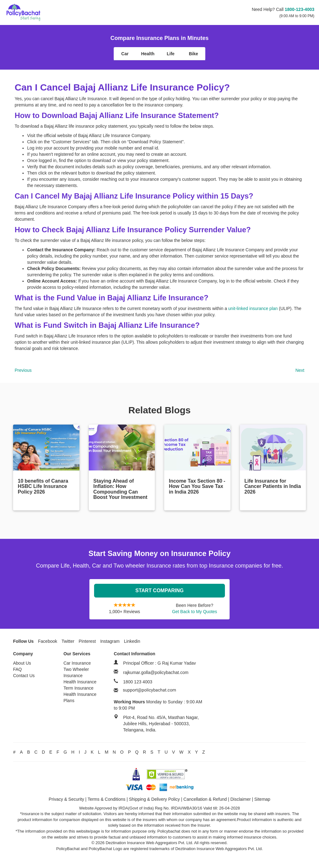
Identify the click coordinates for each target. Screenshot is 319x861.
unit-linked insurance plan (253, 308)
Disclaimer (241, 799)
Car (124, 53)
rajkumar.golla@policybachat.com (155, 672)
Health (148, 53)
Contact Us (24, 675)
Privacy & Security (66, 799)
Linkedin (132, 641)
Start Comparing (160, 590)
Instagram (110, 641)
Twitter (67, 641)
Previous (23, 370)
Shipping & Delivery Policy (154, 799)
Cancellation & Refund (205, 799)
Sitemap (262, 799)
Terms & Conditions (106, 799)
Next (299, 370)
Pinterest (87, 641)
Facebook (47, 641)
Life (170, 53)
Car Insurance (77, 663)
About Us (22, 663)
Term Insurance (78, 688)
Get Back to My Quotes (194, 611)
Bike (193, 53)
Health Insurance (80, 681)
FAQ (17, 669)
